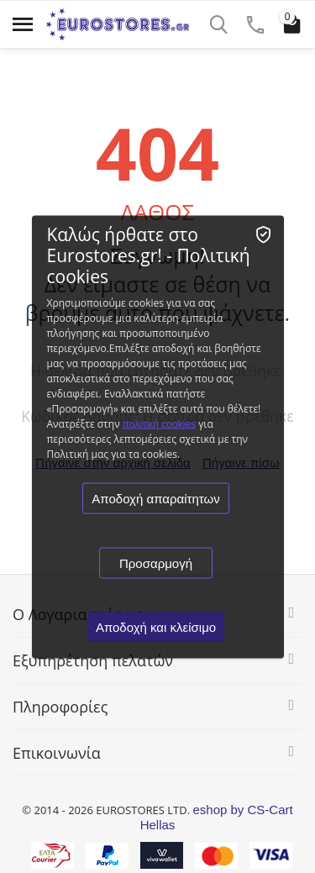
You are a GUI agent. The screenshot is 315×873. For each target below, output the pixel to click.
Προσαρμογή (155, 562)
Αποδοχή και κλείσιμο (156, 626)
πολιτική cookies (159, 423)
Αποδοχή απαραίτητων (155, 498)
